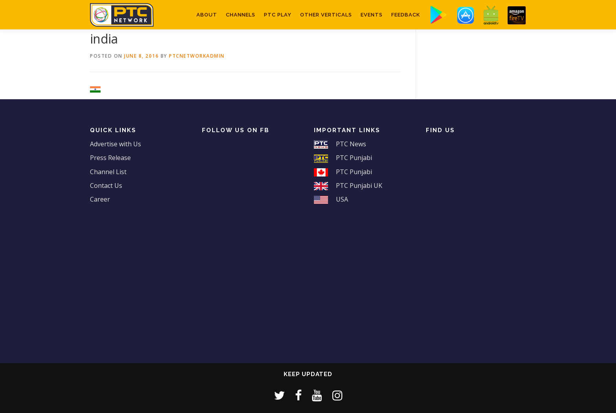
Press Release (110, 157)
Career (100, 199)
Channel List (108, 171)
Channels (240, 15)
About (206, 15)
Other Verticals (326, 15)
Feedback (405, 15)
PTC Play (278, 15)
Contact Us (106, 185)
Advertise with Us (115, 144)
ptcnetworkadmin (197, 56)
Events (372, 15)
